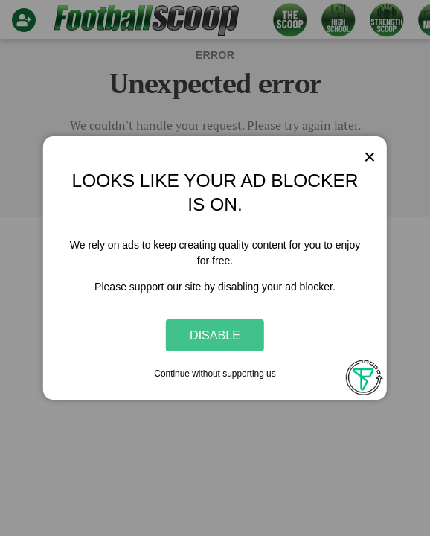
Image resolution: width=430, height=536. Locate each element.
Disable (215, 335)
